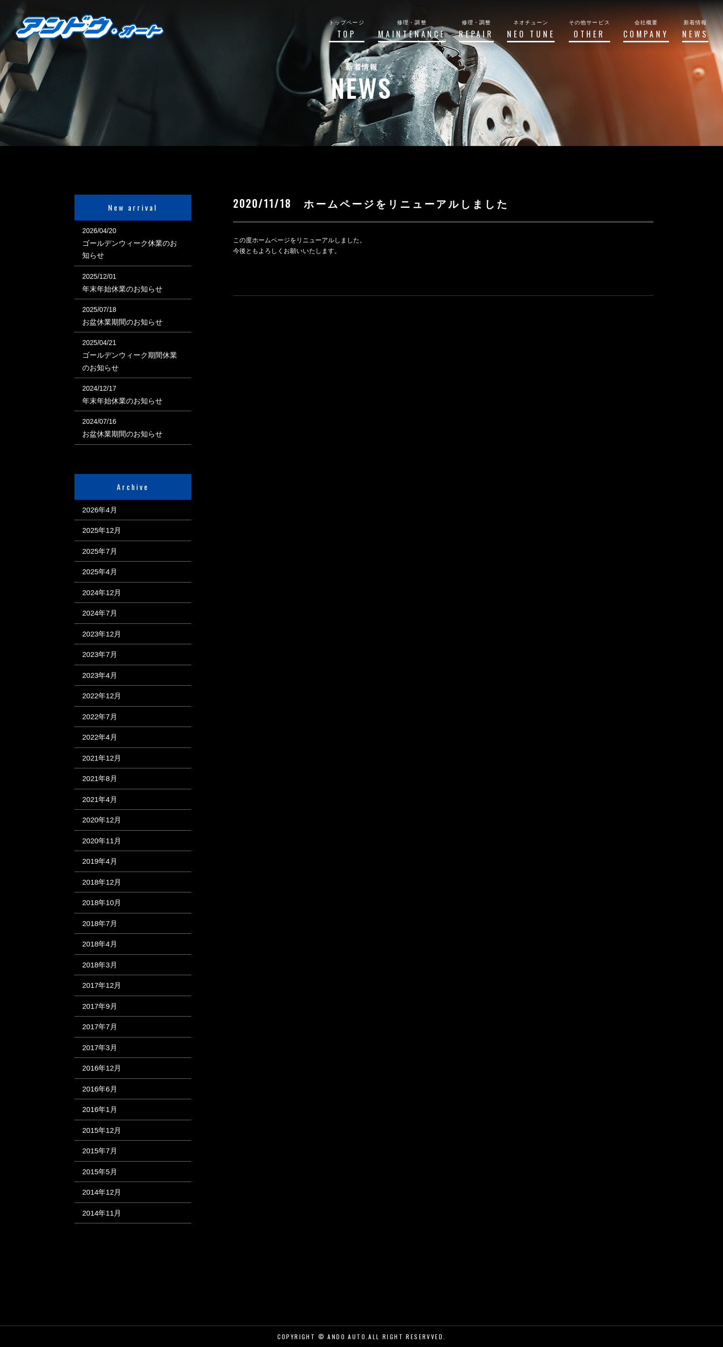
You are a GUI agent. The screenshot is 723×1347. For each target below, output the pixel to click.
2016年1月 (99, 1109)
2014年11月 (101, 1213)
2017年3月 (99, 1047)
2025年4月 (99, 571)
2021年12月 (101, 758)
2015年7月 (99, 1151)
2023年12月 (101, 634)
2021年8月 (99, 778)
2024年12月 (101, 592)
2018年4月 (99, 944)
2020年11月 (101, 841)
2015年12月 (101, 1130)
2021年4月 (99, 799)
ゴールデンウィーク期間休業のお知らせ (129, 361)
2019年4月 (99, 861)
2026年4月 (99, 510)
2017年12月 (101, 985)
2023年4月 (99, 675)
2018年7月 (99, 923)
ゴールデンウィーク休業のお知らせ (129, 249)
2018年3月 (99, 965)
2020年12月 (101, 820)
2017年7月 (99, 1026)
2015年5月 (99, 1171)
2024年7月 (99, 613)
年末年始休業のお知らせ (122, 289)
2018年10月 (101, 902)
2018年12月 (101, 882)
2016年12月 (101, 1068)
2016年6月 (99, 1089)
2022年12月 (101, 696)
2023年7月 (99, 654)
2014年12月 (101, 1192)
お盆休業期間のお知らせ (122, 322)
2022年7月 (99, 716)
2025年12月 (101, 530)
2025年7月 (99, 551)
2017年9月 (99, 1006)
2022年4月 (99, 737)
